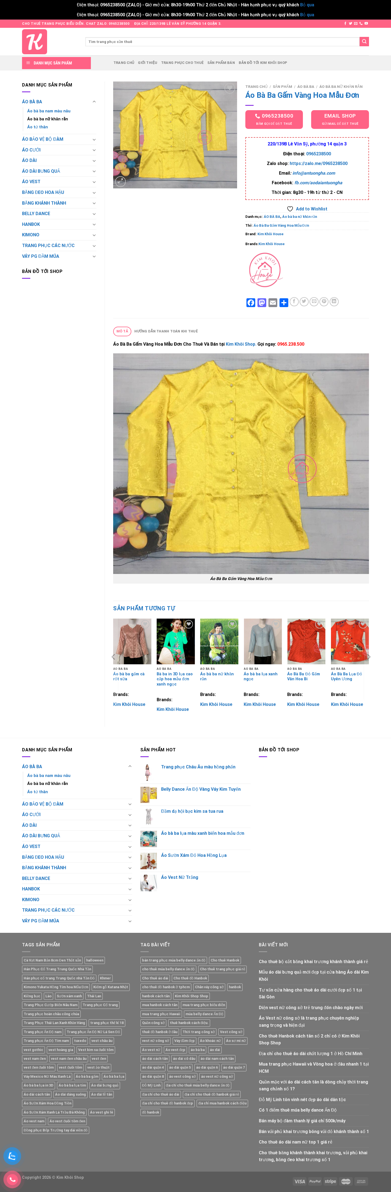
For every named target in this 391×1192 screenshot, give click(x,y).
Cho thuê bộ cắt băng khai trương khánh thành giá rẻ (313, 961)
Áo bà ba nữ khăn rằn (47, 119)
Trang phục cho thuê (182, 63)
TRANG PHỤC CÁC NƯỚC (48, 245)
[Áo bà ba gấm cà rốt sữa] (132, 641)
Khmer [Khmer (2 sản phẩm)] (105, 978)
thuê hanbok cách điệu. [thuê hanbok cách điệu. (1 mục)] (189, 1023)
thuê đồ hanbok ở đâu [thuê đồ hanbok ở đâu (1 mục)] (159, 1032)
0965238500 (318, 153)
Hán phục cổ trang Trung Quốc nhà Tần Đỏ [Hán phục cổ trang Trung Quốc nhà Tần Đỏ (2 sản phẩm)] (59, 978)
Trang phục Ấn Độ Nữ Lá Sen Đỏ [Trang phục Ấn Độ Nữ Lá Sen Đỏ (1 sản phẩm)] (93, 1032)
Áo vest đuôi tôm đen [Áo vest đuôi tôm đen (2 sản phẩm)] (67, 1121)
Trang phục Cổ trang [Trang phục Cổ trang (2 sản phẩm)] (100, 1005)
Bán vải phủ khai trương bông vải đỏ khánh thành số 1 (314, 1131)
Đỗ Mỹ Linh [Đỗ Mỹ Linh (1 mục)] (151, 1085)
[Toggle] (94, 102)
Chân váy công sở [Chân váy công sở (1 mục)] (209, 987)
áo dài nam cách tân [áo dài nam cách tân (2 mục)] (217, 1058)
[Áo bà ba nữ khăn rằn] (219, 641)
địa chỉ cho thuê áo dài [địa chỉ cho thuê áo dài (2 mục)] (160, 1094)
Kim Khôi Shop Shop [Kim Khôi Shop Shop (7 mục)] (191, 996)
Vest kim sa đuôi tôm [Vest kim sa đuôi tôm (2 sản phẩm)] (95, 1050)
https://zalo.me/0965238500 (318, 163)
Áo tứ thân (37, 127)
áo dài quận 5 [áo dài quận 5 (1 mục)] (180, 1067)
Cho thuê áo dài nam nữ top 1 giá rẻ (295, 1142)
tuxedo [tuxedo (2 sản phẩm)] (80, 1041)
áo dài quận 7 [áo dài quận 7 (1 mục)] (234, 1067)
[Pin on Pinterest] (323, 301)
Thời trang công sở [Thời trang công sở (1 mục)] (199, 1032)
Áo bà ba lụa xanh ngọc (261, 677)
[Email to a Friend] (314, 301)
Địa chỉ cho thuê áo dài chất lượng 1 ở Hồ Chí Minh (310, 1053)
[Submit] (364, 41)
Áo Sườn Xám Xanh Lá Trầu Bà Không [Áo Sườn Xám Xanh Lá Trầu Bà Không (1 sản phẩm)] (54, 1112)
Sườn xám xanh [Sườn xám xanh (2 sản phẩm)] (69, 996)
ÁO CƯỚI (31, 150)
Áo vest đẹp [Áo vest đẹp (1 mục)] (175, 1050)
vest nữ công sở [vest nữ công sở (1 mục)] (155, 1041)
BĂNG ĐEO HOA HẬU (43, 192)
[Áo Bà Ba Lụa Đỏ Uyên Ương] (350, 641)
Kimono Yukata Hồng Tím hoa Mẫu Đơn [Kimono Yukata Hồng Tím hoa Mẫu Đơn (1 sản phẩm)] (56, 987)
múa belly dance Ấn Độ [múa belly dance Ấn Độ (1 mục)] (204, 1014)
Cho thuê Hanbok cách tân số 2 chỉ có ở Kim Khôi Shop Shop (309, 1039)
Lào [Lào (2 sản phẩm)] (48, 996)
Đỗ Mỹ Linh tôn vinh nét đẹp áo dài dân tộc (302, 1099)
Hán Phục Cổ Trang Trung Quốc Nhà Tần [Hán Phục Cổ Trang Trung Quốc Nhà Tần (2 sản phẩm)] (57, 969)
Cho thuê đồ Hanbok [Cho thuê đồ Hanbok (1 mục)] (190, 978)
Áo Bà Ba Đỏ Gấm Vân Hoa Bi (303, 677)
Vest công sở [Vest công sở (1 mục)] (231, 1032)
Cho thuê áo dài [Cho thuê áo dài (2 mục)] (155, 978)
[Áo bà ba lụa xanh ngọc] (263, 641)
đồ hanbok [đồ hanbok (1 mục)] (150, 1112)
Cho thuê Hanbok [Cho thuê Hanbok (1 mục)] (225, 960)
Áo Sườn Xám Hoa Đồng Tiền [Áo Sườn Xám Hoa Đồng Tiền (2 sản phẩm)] (47, 1103)
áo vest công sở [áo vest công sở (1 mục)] (182, 1076)
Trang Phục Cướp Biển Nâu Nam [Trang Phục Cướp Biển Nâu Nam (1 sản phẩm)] (50, 1005)
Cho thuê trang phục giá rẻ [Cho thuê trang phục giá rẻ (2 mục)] (222, 969)
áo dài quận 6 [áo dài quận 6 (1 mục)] (207, 1067)
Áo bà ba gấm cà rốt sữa (129, 677)
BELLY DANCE (36, 213)
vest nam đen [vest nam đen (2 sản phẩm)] (35, 1058)
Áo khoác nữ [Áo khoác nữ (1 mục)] (210, 1041)
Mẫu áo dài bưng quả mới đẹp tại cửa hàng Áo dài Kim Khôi (314, 975)
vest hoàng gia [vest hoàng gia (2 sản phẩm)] (60, 1050)
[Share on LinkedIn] (334, 301)
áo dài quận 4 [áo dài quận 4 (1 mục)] (153, 1067)
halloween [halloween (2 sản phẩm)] (94, 960)
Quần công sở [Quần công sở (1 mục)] (153, 1023)
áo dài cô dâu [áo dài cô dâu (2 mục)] (184, 1058)
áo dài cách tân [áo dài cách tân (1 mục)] (155, 1058)
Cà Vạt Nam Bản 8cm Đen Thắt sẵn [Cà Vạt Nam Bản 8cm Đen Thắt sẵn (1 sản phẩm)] (52, 960)
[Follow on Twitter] (350, 24)
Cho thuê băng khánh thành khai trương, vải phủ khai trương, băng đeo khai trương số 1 (313, 1156)
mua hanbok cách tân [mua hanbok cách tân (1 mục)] (159, 1005)
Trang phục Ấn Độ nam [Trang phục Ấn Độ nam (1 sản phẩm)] (42, 1032)
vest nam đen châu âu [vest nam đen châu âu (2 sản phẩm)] (68, 1058)
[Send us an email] (355, 24)
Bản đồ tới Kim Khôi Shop (263, 63)
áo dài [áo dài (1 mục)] (215, 1050)
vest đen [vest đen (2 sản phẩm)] (99, 1058)
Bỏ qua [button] (307, 4)
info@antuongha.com (313, 173)
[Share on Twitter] (304, 301)
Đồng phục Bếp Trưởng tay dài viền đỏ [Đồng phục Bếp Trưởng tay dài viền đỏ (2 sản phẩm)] (56, 1130)
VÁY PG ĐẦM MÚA (40, 256)
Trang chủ (123, 63)
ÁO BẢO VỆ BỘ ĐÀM (42, 139)
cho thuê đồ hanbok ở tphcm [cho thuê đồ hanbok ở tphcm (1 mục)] (166, 987)
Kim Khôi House (270, 234)
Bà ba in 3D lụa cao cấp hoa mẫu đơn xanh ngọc (175, 679)
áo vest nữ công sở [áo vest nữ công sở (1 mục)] (217, 1076)
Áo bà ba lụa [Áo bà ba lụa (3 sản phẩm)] (114, 1076)
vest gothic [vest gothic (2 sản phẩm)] (33, 1050)
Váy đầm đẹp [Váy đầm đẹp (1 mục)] (184, 1041)
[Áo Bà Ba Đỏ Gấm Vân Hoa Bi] (306, 641)
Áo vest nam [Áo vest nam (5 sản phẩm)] (34, 1121)
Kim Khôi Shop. (241, 344)
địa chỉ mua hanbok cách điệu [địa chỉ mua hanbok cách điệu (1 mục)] (222, 1103)
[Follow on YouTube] (366, 24)
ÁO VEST (31, 181)
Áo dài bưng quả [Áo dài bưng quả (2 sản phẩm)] (104, 1085)
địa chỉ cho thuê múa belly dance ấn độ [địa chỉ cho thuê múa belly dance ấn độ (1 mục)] (198, 1085)
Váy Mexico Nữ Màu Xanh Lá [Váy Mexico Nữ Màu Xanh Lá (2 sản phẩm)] (47, 1076)
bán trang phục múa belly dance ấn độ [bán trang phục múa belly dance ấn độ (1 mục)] (173, 960)
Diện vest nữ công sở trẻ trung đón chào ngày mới (311, 1007)
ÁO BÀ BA (32, 101)
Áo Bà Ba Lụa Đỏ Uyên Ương (346, 677)
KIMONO (30, 234)
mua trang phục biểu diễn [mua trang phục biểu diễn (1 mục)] (204, 1005)
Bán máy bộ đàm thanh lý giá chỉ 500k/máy (302, 1120)
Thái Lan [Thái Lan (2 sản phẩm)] (94, 996)
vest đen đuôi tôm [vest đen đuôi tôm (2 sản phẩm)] (39, 1067)
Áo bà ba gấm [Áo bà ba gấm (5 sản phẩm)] (87, 1076)
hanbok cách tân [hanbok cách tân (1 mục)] (156, 996)
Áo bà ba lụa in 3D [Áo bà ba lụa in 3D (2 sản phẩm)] (38, 1085)
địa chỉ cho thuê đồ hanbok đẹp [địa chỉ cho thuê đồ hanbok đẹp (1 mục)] (167, 1103)
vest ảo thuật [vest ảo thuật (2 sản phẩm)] (98, 1067)
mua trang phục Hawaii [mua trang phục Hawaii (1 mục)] (161, 1014)
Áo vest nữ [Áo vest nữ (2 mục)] (151, 1050)
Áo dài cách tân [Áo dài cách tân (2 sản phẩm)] (37, 1094)
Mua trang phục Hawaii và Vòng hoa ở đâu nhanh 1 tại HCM (314, 1067)
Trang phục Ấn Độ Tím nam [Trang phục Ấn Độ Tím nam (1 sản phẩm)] (46, 1041)
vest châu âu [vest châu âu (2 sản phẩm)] (101, 1041)
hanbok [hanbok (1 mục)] (235, 987)
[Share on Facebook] (294, 301)
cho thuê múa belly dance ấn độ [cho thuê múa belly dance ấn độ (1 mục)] (168, 969)
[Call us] (361, 24)
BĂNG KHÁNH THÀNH (44, 203)
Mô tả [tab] (122, 331)
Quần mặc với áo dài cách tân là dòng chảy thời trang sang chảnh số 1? (313, 1085)
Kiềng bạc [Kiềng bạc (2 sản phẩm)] (32, 996)
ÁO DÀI (29, 160)
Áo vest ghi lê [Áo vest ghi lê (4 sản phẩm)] (101, 1112)
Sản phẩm (282, 86)
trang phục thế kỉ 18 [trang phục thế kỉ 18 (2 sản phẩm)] (107, 1023)
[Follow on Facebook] (345, 24)
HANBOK (31, 224)
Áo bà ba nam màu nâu (48, 111)
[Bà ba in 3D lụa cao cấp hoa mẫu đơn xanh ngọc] (176, 641)
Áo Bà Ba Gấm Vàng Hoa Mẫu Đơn (281, 225)
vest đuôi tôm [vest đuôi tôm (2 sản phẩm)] (70, 1067)
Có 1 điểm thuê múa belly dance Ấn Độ (298, 1110)
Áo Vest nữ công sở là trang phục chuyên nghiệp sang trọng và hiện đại (309, 1021)
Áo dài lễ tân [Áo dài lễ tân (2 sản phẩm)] (101, 1094)
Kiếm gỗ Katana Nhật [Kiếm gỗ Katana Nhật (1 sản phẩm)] (110, 987)
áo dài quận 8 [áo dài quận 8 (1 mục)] (153, 1076)
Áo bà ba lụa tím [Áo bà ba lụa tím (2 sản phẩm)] (72, 1085)
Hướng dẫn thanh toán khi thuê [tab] (165, 331)
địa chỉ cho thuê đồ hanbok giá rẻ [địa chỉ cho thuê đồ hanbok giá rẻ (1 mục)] (211, 1094)
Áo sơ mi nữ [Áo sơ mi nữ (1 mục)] (236, 1041)
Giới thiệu (147, 63)
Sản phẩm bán (221, 63)
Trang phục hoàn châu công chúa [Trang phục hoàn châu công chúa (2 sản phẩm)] (51, 1014)
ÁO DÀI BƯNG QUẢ (41, 171)
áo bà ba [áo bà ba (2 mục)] (198, 1050)
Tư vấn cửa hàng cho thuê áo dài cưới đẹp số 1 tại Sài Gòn (310, 993)
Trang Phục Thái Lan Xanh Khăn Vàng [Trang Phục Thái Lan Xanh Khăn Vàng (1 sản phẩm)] (54, 1023)
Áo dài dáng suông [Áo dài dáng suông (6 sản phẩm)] (70, 1094)
